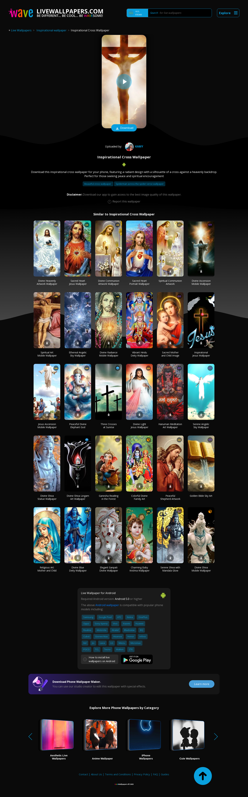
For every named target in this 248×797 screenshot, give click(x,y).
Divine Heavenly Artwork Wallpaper (47, 282)
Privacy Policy (142, 774)
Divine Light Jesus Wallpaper (139, 425)
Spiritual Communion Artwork (170, 282)
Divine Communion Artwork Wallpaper (108, 282)
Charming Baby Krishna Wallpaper (139, 569)
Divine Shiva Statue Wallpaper (47, 497)
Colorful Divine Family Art (139, 497)
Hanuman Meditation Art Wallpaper (170, 425)
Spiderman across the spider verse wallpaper (140, 183)
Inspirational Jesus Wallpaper (201, 354)
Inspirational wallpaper (51, 30)
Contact (83, 774)
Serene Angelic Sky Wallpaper (201, 425)
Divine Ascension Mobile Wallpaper (201, 282)
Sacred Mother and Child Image (170, 354)
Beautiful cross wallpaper (98, 183)
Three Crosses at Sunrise (109, 425)
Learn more (201, 684)
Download (124, 128)
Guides (165, 774)
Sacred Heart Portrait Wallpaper (139, 282)
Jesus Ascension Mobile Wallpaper (47, 425)
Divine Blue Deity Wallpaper (78, 569)
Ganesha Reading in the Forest (108, 497)
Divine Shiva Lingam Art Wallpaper (78, 497)
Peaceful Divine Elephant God (77, 425)
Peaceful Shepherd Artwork (170, 497)
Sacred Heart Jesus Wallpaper (78, 282)
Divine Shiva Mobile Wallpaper (201, 569)
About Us (96, 774)
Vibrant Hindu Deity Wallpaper (139, 354)
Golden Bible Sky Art (201, 495)
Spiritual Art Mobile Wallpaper (47, 354)
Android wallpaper (107, 605)
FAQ (155, 774)
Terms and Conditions (118, 774)
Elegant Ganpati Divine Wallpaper (108, 569)
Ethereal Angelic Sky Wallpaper (78, 354)
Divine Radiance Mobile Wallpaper (108, 354)
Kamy (133, 146)
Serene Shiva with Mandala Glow (170, 569)
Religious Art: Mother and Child (46, 569)
